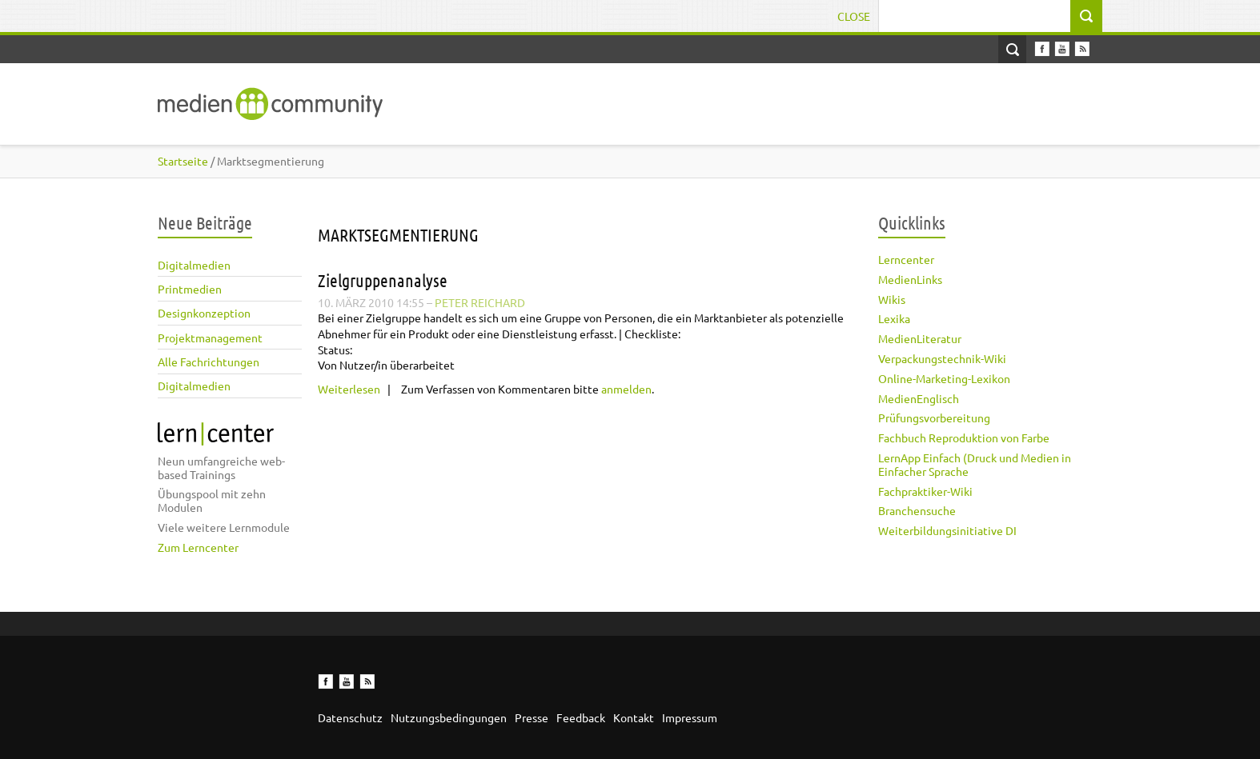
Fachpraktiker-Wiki (925, 491)
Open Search (1012, 49)
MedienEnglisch (918, 398)
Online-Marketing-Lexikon (944, 378)
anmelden (626, 388)
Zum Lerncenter (198, 547)
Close (853, 16)
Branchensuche (917, 510)
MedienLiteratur (919, 338)
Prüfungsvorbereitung (934, 417)
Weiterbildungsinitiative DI (947, 530)
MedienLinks (910, 279)
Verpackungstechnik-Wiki (942, 358)
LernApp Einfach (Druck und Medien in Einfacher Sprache (974, 464)
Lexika (894, 318)
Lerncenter (906, 259)
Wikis (891, 299)
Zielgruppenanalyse (382, 280)
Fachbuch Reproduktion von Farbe (963, 437)
